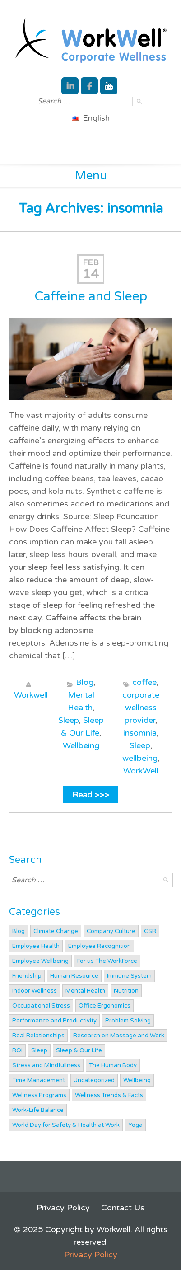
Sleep (68, 720)
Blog (84, 682)
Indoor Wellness (34, 990)
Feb (91, 262)
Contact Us (122, 1208)
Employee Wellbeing (40, 961)
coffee (144, 682)
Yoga (135, 1125)
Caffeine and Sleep (90, 296)
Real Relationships (38, 1035)
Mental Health (85, 990)
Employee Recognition (99, 946)
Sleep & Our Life (79, 1050)
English (91, 118)
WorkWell (140, 771)
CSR (150, 931)
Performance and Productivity (54, 1020)
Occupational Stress (41, 1005)
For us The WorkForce (107, 961)
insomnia (140, 733)
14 (91, 274)
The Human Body (113, 1065)
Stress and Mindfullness (46, 1065)
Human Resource (74, 975)
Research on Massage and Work (118, 1035)
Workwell (31, 695)
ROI (17, 1050)
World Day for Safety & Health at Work (66, 1125)
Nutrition (126, 990)
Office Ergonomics (104, 1005)
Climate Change (55, 931)
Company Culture (111, 931)
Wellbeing (81, 745)
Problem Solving (128, 1020)
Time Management (38, 1080)
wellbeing (140, 758)
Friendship (27, 975)
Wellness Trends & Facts (109, 1095)
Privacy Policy (63, 1208)
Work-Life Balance (38, 1110)
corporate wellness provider (140, 707)
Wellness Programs (39, 1095)
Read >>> (90, 795)
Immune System (129, 975)
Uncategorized (94, 1080)
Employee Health (36, 946)
